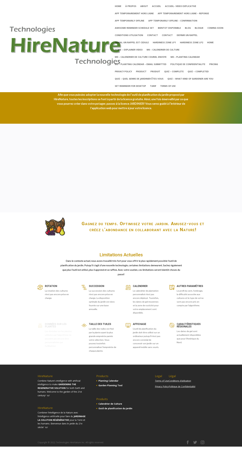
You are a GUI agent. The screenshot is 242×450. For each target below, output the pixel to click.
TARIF (153, 86)
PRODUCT (141, 71)
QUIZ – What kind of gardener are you (190, 79)
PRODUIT (155, 71)
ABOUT (144, 6)
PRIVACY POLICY (123, 71)
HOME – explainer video (129, 50)
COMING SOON (215, 28)
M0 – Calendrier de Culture (163, 50)
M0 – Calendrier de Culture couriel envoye (141, 57)
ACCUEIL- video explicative (180, 6)
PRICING (213, 64)
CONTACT (152, 35)
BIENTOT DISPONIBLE (169, 28)
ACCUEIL (156, 6)
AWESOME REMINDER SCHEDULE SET (134, 28)
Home (118, 6)
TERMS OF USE (168, 86)
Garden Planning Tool (110, 385)
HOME (210, 42)
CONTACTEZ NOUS (180, 205)
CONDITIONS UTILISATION (129, 35)
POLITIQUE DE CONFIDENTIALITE (187, 64)
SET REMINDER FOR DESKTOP (130, 86)
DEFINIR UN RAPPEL (187, 35)
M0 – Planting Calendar (185, 57)
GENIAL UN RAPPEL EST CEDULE (132, 42)
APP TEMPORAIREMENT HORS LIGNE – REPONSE (183, 13)
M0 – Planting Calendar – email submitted (140, 64)
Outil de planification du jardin (115, 408)
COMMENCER (62, 204)
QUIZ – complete (174, 71)
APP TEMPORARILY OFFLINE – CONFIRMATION (172, 21)
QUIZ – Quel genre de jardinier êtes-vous (139, 79)
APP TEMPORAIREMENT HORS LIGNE (134, 13)
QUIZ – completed (198, 71)
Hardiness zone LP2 (191, 42)
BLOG (188, 28)
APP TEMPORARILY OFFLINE (129, 21)
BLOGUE (199, 28)
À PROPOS (130, 6)
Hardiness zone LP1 (164, 42)
